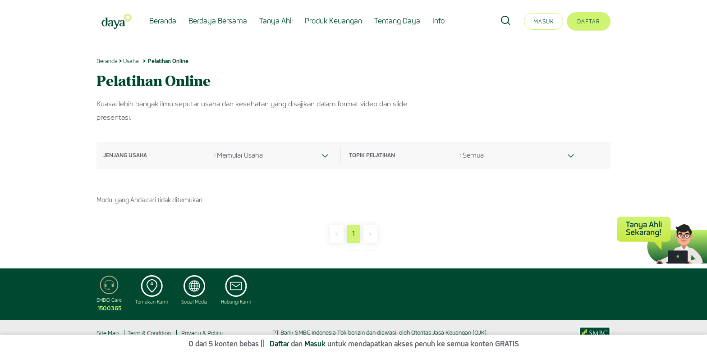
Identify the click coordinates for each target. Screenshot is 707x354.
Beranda (162, 21)
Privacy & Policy (202, 333)
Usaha (131, 61)
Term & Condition (149, 333)
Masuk (543, 21)
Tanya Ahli (276, 21)
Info (438, 21)
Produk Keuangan (333, 21)
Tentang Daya (397, 21)
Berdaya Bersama (217, 21)
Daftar (588, 21)
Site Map (107, 333)
